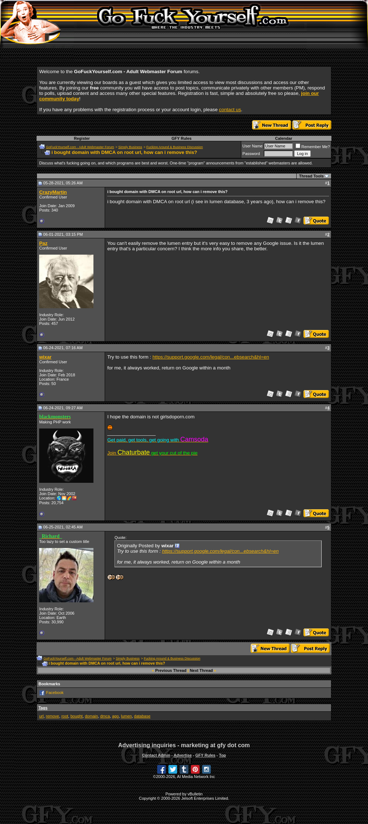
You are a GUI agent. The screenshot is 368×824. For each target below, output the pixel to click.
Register (82, 138)
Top (222, 755)
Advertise (182, 755)
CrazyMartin (53, 192)
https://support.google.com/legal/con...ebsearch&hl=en (210, 357)
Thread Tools (311, 176)
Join (152, 453)
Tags (42, 708)
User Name (252, 146)
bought (76, 716)
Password (251, 153)
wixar (45, 357)
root (64, 716)
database (142, 716)
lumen (126, 716)
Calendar (283, 138)
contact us (230, 109)
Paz (43, 243)
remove (52, 716)
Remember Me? (313, 147)
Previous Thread (171, 670)
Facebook (54, 692)
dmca (105, 716)
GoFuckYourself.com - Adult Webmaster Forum (80, 147)
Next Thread (201, 670)
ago (115, 716)
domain (91, 716)
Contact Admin (156, 755)
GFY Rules (181, 138)
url (41, 716)
